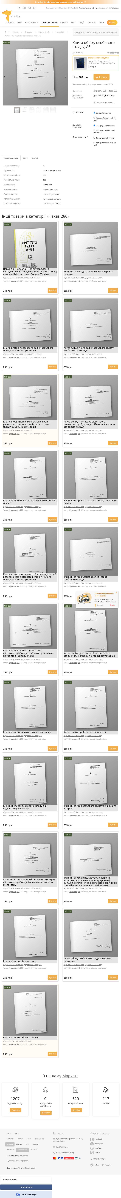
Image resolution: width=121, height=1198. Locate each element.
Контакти (91, 22)
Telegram (106, 1165)
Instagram (96, 1144)
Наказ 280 (60, 32)
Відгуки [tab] (35, 158)
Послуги (10, 22)
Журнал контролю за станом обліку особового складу (90, 502)
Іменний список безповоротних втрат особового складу (85, 578)
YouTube (96, 1148)
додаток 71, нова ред (32, 583)
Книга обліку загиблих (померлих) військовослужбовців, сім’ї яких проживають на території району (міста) (28, 653)
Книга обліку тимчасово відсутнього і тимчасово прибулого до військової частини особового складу (89, 424)
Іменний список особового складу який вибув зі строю (90, 807)
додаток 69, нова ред (93, 506)
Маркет (15, 32)
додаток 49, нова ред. (93, 812)
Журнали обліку (49, 22)
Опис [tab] (25, 158)
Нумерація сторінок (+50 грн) (105, 144)
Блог (73, 22)
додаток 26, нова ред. (33, 659)
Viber (94, 1165)
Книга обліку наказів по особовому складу (27, 732)
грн (16, 1133)
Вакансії (34, 1150)
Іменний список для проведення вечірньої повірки (88, 273)
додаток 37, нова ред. (93, 659)
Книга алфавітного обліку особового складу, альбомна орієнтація (89, 349)
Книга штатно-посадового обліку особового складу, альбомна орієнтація (28, 349)
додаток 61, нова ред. (93, 964)
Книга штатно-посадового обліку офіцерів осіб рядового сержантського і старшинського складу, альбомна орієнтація (30, 577)
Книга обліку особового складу (20, 1037)
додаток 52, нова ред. (33, 888)
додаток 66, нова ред (93, 430)
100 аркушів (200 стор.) (105, 126)
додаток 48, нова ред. (33, 812)
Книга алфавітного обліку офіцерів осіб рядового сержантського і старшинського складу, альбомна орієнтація (27, 424)
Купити (101, 77)
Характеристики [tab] (11, 158)
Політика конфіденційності (17, 1155)
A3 (79, 586)
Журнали (28, 32)
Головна (10, 1139)
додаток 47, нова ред (93, 735)
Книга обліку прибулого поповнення (85, 732)
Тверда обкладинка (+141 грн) (105, 119)
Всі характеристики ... (104, 102)
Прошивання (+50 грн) (105, 138)
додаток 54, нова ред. (93, 888)
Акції (81, 22)
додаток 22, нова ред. (93, 583)
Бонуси (35, 1144)
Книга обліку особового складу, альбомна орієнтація (88, 960)
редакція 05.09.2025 (32, 278)
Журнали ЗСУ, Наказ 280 (105, 91)
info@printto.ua (113, 8)
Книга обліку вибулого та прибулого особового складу (30, 502)
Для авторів (22, 1150)
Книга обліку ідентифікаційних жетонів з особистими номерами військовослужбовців (89, 654)
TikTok (95, 1152)
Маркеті (70, 1075)
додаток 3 (28, 1041)
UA (101, 22)
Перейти (16, 1110)
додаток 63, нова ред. (33, 354)
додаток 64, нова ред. (93, 354)
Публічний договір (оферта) (18, 1161)
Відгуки (64, 22)
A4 (18, 281)
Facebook (96, 1139)
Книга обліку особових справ (19, 961)
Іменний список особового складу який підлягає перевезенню (25, 807)
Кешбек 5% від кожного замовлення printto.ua (59, 2)
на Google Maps (28, 1168)
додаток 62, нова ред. (93, 278)
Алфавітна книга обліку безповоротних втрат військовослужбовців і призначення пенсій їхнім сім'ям (29, 882)
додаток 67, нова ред (32, 506)
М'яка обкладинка (103, 113)
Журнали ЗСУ (44, 32)
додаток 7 (28, 430)
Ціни (19, 22)
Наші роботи (31, 22)
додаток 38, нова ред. (33, 735)
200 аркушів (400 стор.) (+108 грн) (104, 131)
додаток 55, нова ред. (33, 964)
